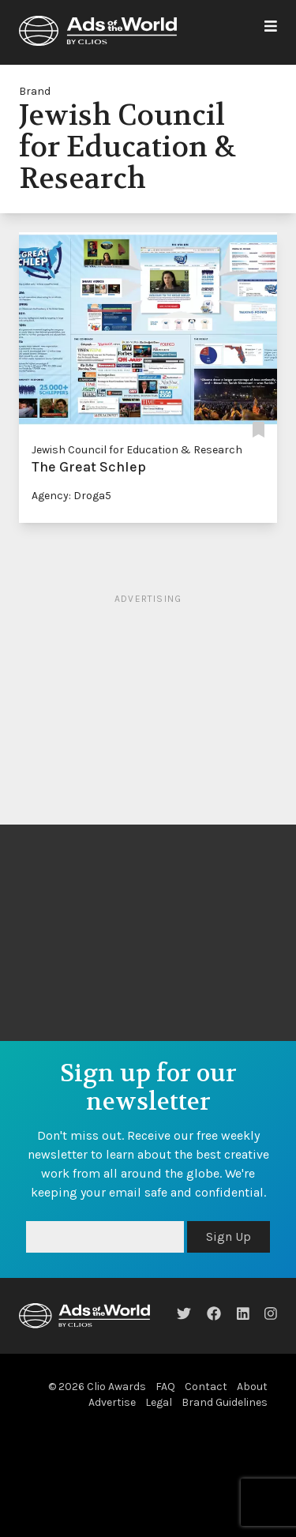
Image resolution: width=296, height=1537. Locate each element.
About (252, 1386)
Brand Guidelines (225, 1402)
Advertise (112, 1402)
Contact (206, 1386)
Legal (158, 1402)
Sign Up (228, 1236)
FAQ (165, 1386)
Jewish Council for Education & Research (137, 450)
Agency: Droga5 (71, 495)
